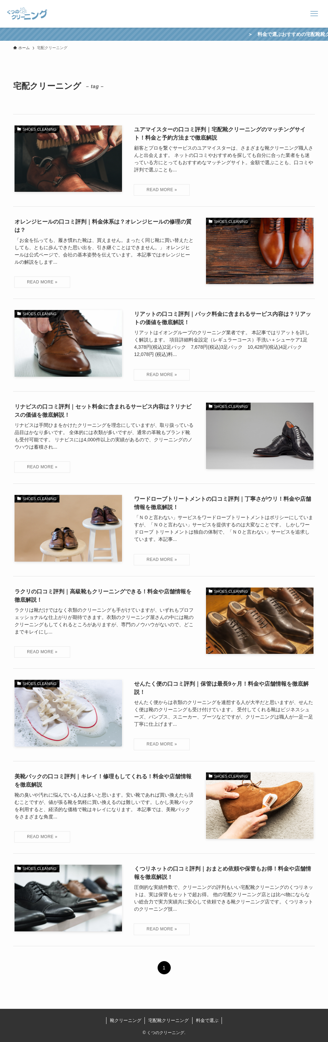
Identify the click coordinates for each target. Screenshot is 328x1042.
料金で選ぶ (207, 1020)
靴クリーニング (125, 1020)
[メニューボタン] (314, 14)
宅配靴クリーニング (168, 1020)
